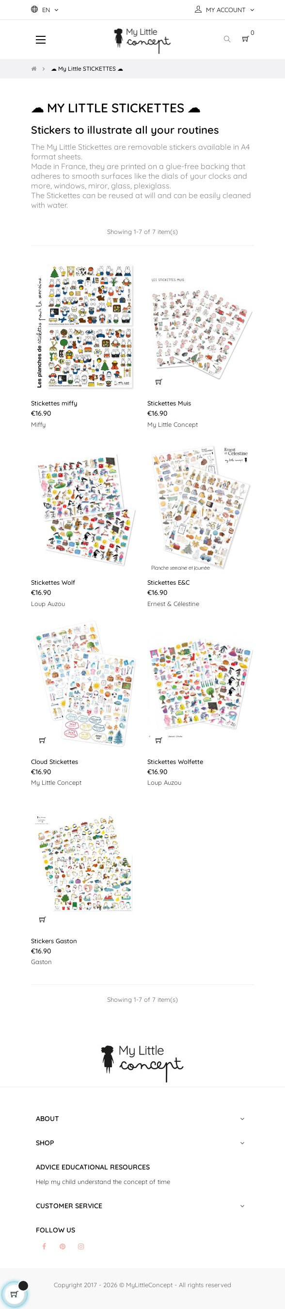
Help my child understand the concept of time (103, 1181)
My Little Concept (172, 424)
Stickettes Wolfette (175, 761)
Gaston (41, 962)
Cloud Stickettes (54, 761)
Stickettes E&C (168, 582)
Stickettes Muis (169, 403)
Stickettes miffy (54, 403)
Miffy (38, 424)
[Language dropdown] (44, 9)
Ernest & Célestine (173, 604)
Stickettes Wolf (53, 582)
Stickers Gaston (54, 941)
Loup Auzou (48, 604)
